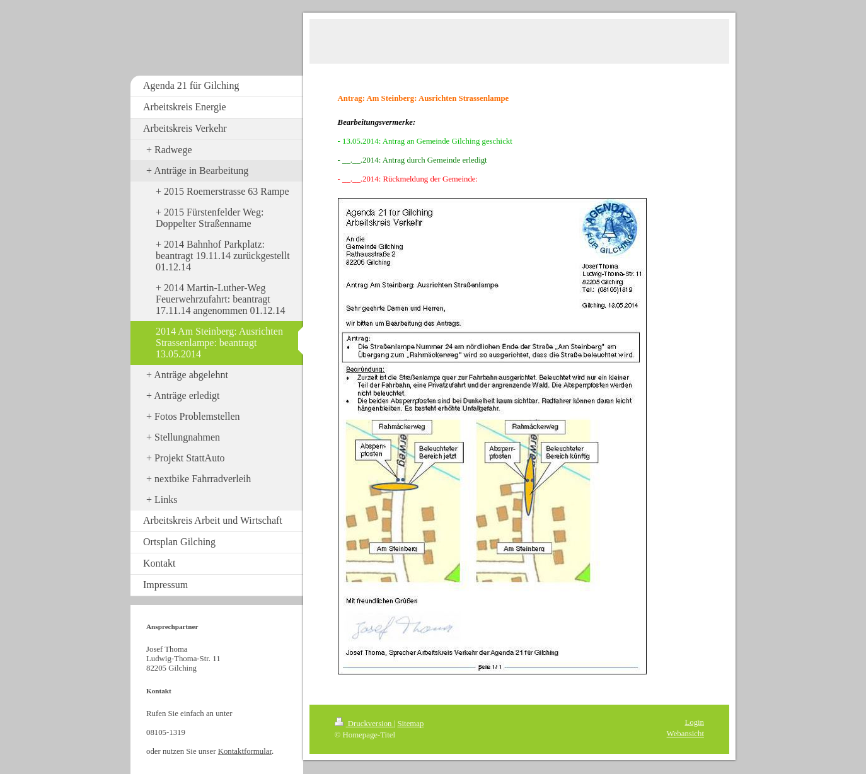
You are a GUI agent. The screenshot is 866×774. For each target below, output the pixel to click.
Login (694, 722)
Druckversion (364, 723)
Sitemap (410, 723)
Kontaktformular (245, 751)
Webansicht (685, 733)
